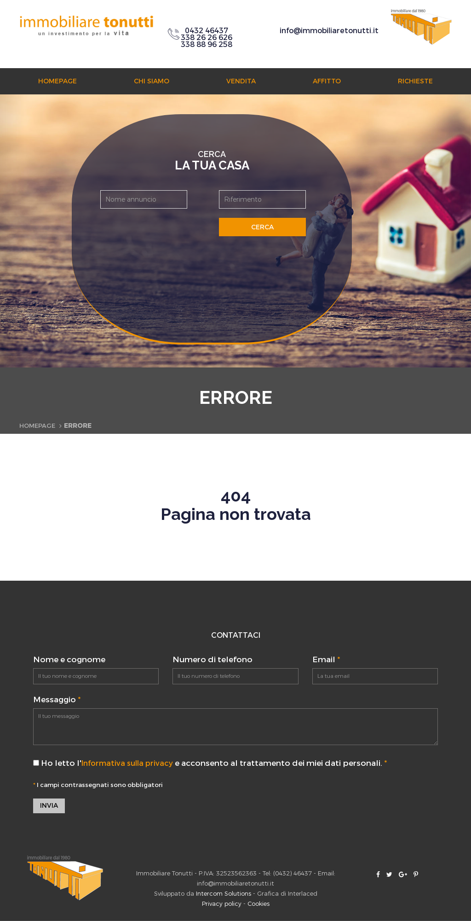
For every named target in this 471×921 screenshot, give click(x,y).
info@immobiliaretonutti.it (329, 30)
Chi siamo (151, 81)
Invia (49, 806)
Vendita (241, 81)
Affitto (327, 81)
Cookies (258, 904)
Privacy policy (221, 904)
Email (326, 659)
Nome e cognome (69, 659)
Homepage (57, 81)
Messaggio (56, 699)
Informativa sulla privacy (130, 763)
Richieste (415, 81)
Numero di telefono (212, 659)
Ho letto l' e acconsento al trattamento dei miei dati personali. (213, 763)
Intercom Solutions (223, 894)
